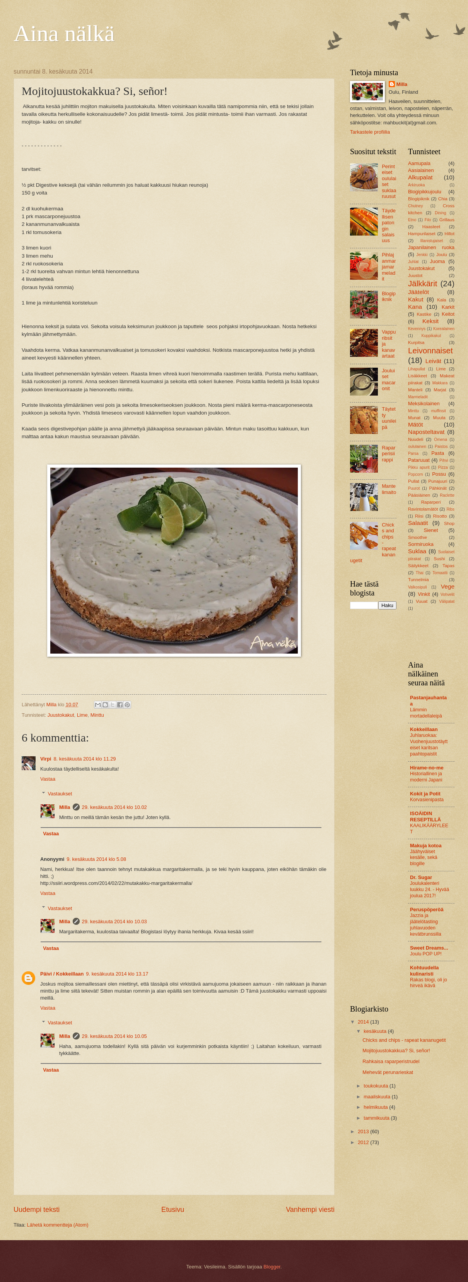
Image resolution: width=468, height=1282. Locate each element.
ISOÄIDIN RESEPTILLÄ (425, 816)
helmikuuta (376, 1107)
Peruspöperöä (427, 909)
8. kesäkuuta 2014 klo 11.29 (84, 759)
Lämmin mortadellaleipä (426, 713)
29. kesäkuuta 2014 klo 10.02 (114, 807)
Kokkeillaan (424, 729)
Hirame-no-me (427, 768)
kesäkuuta (376, 1031)
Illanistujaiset (431, 241)
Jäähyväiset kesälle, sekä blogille (423, 858)
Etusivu (172, 1209)
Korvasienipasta (427, 799)
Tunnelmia (418, 579)
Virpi (45, 759)
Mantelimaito (389, 489)
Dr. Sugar (421, 877)
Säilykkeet (418, 565)
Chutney (415, 206)
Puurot (414, 488)
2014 (364, 1022)
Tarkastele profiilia (370, 132)
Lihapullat (416, 369)
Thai (420, 573)
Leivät (433, 361)
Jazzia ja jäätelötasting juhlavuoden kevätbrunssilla (425, 925)
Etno (412, 220)
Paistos (441, 446)
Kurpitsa (416, 342)
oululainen (417, 446)
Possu (439, 474)
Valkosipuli (417, 587)
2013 (364, 1131)
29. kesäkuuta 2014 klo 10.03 (114, 921)
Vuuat (421, 601)
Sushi (439, 558)
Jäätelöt (418, 292)
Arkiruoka (416, 185)
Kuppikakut (431, 336)
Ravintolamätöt (423, 509)
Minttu (97, 715)
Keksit (430, 321)
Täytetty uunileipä (389, 418)
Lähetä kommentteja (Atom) (58, 1225)
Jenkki (421, 255)
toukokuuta (376, 1086)
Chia (443, 198)
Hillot (449, 233)
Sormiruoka (421, 544)
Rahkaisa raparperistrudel (390, 1061)
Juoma (437, 261)
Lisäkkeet (417, 375)
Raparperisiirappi (388, 454)
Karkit (448, 307)
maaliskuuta (377, 1097)
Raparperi (431, 502)
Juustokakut (61, 715)
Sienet (431, 530)
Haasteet (431, 226)
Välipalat (447, 601)
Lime (82, 715)
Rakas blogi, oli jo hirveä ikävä (428, 983)
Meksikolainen (424, 403)
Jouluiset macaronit (389, 379)
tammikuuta (377, 1118)
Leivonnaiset (430, 350)
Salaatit (418, 523)
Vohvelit (447, 594)
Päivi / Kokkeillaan (62, 974)
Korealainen (443, 329)
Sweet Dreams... (429, 948)
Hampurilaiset (422, 233)
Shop (449, 523)
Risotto (440, 516)
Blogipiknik (389, 296)
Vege (447, 586)
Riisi (419, 516)
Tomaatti (440, 573)
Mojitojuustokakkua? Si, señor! (396, 1050)
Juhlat (413, 262)
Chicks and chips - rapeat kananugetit (404, 1040)
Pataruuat (419, 460)
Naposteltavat (426, 431)
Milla (64, 807)
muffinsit (438, 411)
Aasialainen (421, 170)
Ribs (450, 509)
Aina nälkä (64, 33)
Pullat (413, 481)
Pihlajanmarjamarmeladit (389, 267)
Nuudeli (415, 439)
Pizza (443, 467)
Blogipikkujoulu (424, 191)
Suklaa (417, 551)
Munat (414, 417)
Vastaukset (60, 794)
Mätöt (415, 424)
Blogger (271, 1267)
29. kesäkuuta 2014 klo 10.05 (114, 1036)
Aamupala (419, 163)
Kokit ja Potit (425, 794)
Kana (415, 306)
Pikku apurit (419, 467)
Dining (440, 213)
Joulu (441, 254)
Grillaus (446, 219)
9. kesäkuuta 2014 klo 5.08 (96, 859)
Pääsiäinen (419, 495)
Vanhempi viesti (310, 1209)
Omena (440, 439)
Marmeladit (418, 397)
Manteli (415, 389)
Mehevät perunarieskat (387, 1072)
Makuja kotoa (426, 845)
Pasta (437, 453)
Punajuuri (437, 481)
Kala (441, 300)
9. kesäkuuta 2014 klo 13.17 (117, 974)
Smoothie (417, 537)
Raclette (447, 495)
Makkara (440, 383)
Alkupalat (420, 177)
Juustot (415, 275)
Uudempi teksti (37, 1209)
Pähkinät (438, 488)
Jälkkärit (422, 283)
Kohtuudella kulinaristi (424, 971)
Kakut (415, 299)
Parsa (413, 453)
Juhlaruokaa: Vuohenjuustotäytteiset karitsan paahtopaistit (429, 745)
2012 (364, 1142)
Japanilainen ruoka (431, 247)
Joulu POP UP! (426, 954)
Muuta (439, 417)
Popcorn (415, 474)
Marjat (440, 389)
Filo (428, 220)
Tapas (448, 565)
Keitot (448, 314)
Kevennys (416, 329)
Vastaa (47, 779)
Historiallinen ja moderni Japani (426, 777)
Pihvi (443, 460)
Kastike (424, 314)
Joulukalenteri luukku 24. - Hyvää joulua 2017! (429, 889)
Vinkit (424, 594)
